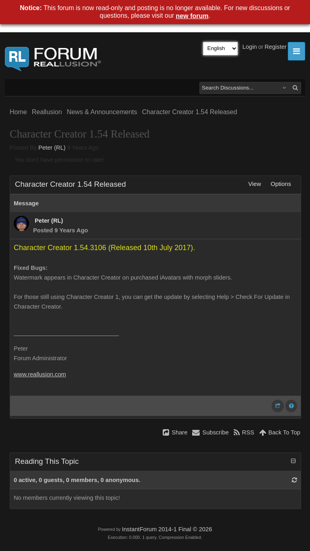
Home (18, 112)
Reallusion (47, 112)
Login (250, 47)
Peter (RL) (52, 147)
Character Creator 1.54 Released (189, 112)
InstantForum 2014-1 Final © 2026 (167, 529)
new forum (192, 16)
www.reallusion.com (40, 374)
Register (275, 47)
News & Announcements (102, 112)
